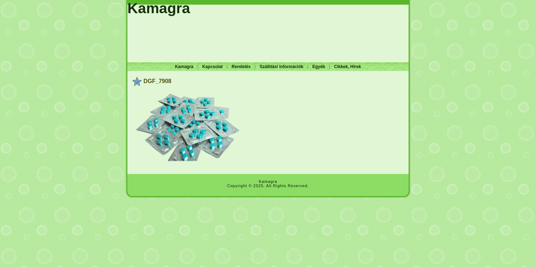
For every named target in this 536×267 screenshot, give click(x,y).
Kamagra (158, 8)
